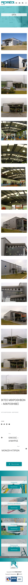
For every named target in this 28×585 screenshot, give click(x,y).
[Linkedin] (7, 424)
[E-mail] (19, 3)
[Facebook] (16, 3)
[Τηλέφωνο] (22, 3)
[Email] (9, 424)
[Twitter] (4, 424)
